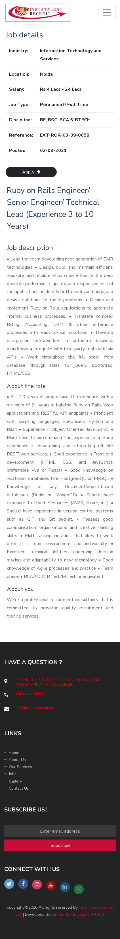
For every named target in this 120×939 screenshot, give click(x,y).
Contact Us (16, 788)
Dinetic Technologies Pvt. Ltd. (78, 914)
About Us (15, 759)
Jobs (10, 774)
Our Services (18, 767)
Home (11, 752)
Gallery (13, 781)
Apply (31, 172)
